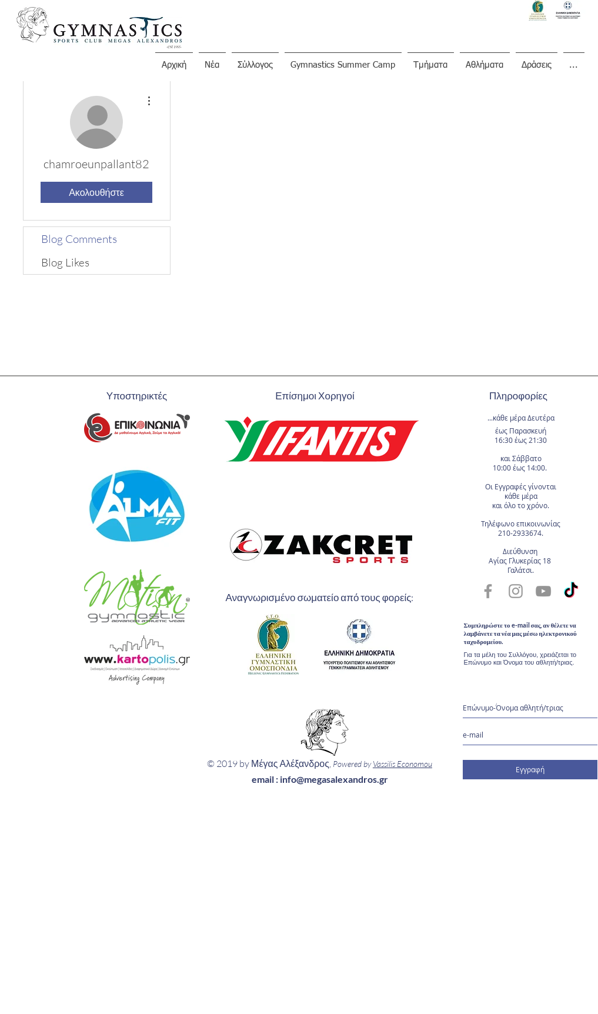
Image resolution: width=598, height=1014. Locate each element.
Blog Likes (65, 262)
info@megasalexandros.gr (334, 779)
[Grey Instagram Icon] (515, 591)
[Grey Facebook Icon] (488, 591)
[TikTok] (571, 591)
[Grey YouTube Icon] (543, 591)
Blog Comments (79, 239)
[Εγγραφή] (530, 769)
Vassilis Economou (402, 764)
